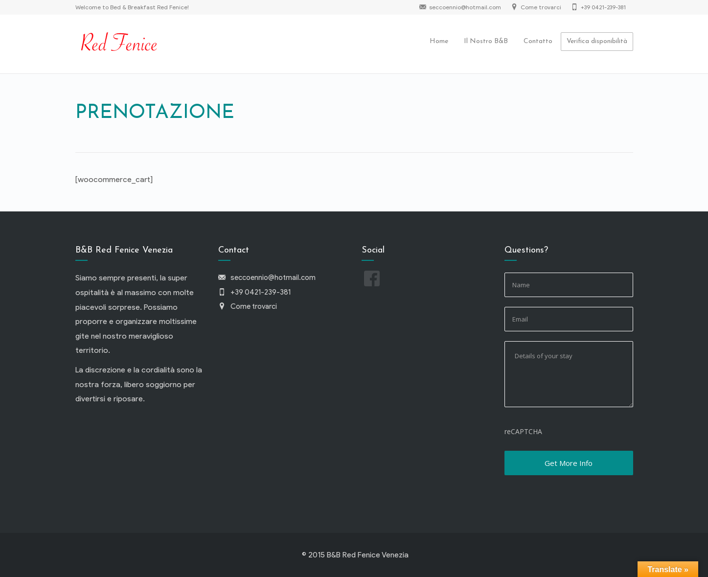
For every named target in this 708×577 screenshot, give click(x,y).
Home (439, 41)
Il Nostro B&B (486, 41)
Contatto (538, 41)
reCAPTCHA (523, 431)
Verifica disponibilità (597, 41)
